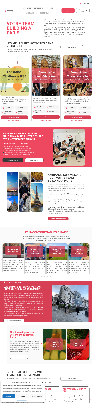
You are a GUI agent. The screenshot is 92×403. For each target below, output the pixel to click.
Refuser (22, 396)
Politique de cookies (21, 400)
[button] (42, 382)
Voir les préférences (36, 396)
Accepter (8, 396)
